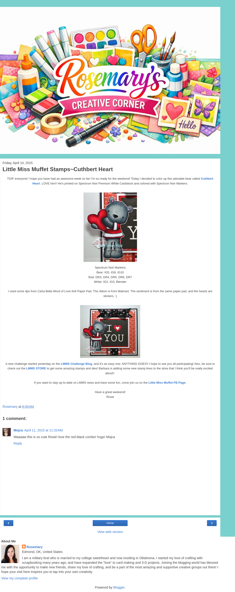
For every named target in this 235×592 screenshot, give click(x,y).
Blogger (119, 587)
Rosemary (35, 547)
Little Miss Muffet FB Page (167, 382)
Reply (18, 443)
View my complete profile (19, 578)
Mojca (18, 430)
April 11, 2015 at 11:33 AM (43, 430)
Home (110, 523)
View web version (110, 532)
